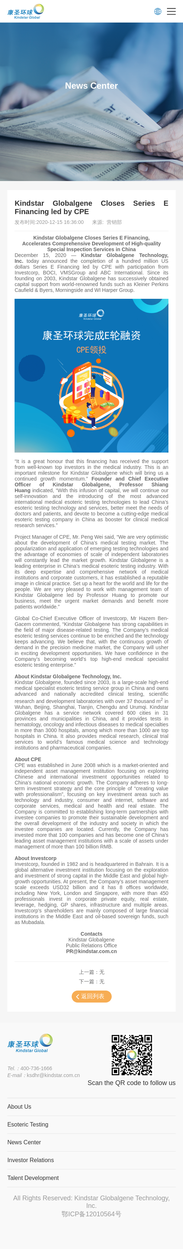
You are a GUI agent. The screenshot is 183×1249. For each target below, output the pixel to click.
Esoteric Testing (27, 1124)
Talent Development (33, 1178)
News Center (24, 1142)
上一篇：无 (91, 972)
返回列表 (92, 996)
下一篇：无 (91, 981)
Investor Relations (30, 1160)
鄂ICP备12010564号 (91, 1214)
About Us (19, 1107)
